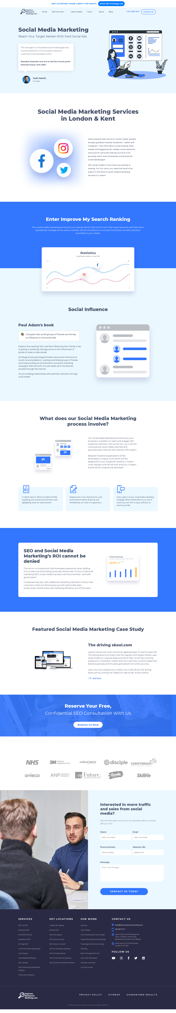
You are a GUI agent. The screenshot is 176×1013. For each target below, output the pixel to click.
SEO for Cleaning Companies (60, 949)
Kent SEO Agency (56, 935)
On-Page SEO (23, 944)
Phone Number (108, 847)
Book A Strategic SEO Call (90, 953)
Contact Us (148, 12)
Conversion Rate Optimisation (29, 949)
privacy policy (90, 995)
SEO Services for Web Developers (62, 962)
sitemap (114, 995)
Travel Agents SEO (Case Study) (92, 944)
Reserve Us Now (88, 724)
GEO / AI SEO (23, 925)
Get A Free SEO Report (89, 958)
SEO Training (23, 962)
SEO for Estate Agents (58, 953)
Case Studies (85, 930)
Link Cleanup (23, 953)
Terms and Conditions (26, 975)
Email (135, 832)
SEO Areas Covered (57, 939)
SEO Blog (84, 949)
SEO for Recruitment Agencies (61, 958)
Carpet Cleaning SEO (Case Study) (93, 939)
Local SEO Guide (87, 967)
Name (103, 832)
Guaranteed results (142, 995)
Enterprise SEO (23, 930)
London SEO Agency (57, 925)
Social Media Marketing (27, 958)
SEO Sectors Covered (57, 944)
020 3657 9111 (132, 11)
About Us (84, 925)
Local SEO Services (25, 935)
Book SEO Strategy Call (111, 3)
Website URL (139, 847)
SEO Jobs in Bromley (88, 962)
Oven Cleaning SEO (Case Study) (93, 935)
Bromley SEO (54, 930)
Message (105, 862)
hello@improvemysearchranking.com (127, 925)
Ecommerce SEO (24, 939)
